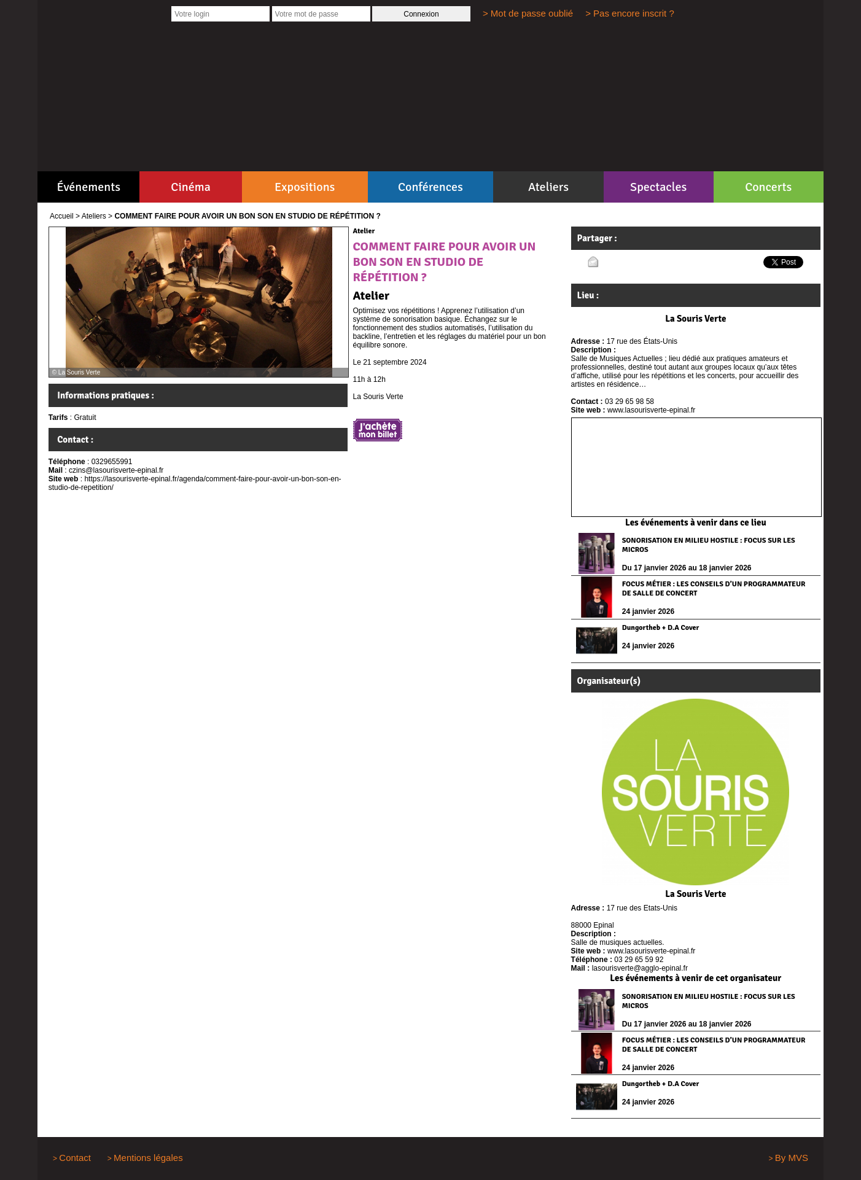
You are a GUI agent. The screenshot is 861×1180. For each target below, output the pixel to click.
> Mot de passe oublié (528, 13)
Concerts (768, 187)
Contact (75, 1157)
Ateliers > (97, 216)
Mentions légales (148, 1157)
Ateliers (548, 187)
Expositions (305, 187)
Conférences (430, 187)
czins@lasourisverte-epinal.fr (116, 470)
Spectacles (658, 187)
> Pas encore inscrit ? (629, 13)
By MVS (791, 1157)
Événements (88, 187)
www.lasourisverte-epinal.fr (651, 410)
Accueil (62, 216)
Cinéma (191, 187)
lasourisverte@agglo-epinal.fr (640, 968)
